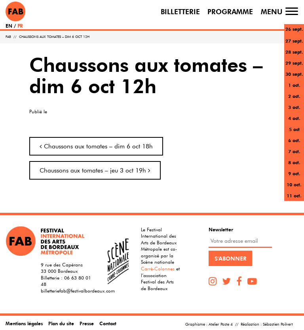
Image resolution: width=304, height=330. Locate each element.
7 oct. (294, 151)
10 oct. (294, 184)
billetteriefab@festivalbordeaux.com (78, 290)
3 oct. (294, 107)
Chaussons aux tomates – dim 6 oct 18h (96, 146)
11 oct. (294, 195)
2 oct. (294, 96)
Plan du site (61, 323)
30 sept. (294, 74)
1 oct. (294, 85)
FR (20, 25)
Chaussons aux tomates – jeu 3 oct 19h (95, 170)
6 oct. (294, 140)
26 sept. (294, 29)
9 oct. (294, 173)
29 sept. (294, 63)
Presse (87, 323)
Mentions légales (24, 323)
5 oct (294, 129)
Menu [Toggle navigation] (272, 11)
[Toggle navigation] (291, 11)
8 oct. (294, 162)
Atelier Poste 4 (221, 324)
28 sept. (294, 52)
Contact (107, 323)
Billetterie (180, 11)
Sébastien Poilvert (278, 324)
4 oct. (294, 118)
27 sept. (294, 41)
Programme (230, 11)
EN (9, 25)
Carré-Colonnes (158, 268)
